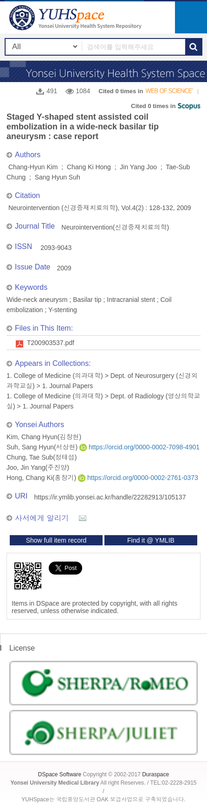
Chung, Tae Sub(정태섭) (41, 457)
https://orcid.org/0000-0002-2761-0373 (138, 477)
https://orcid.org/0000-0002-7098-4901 (139, 447)
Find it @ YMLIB (151, 540)
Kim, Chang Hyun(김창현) (43, 437)
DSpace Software (59, 774)
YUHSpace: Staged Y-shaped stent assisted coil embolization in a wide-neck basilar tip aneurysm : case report (76, 17)
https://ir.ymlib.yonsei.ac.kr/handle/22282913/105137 (110, 497)
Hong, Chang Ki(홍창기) (42, 477)
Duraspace (155, 774)
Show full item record (56, 540)
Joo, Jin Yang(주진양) (37, 467)
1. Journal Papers (67, 386)
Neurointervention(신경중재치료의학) (115, 227)
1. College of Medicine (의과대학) (54, 375)
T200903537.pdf (50, 342)
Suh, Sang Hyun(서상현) (42, 447)
